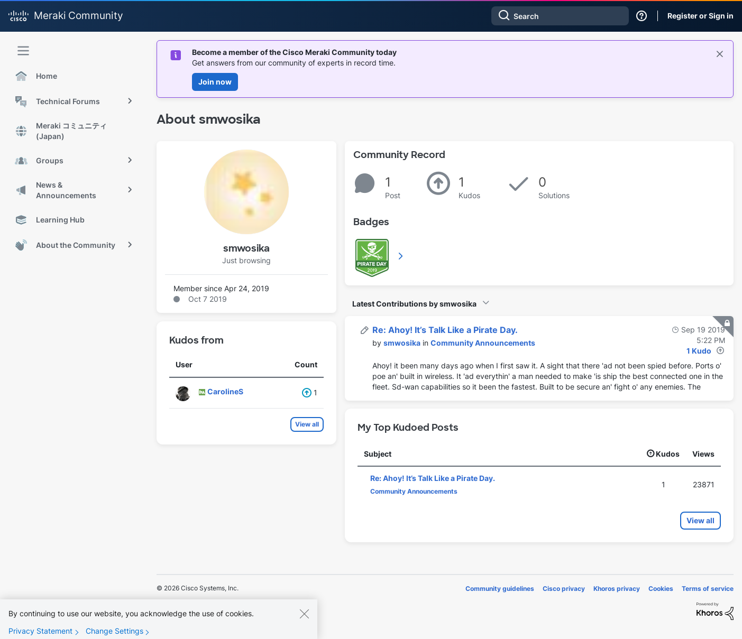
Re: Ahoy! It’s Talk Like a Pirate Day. (445, 330)
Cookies (660, 588)
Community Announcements (482, 342)
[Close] (304, 622)
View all (307, 424)
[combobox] (560, 15)
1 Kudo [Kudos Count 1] (698, 350)
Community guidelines (499, 588)
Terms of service (708, 588)
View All (401, 256)
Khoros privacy (616, 588)
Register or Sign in (700, 15)
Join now (215, 81)
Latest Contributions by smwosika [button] (414, 303)
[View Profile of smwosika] (401, 342)
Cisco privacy (564, 588)
